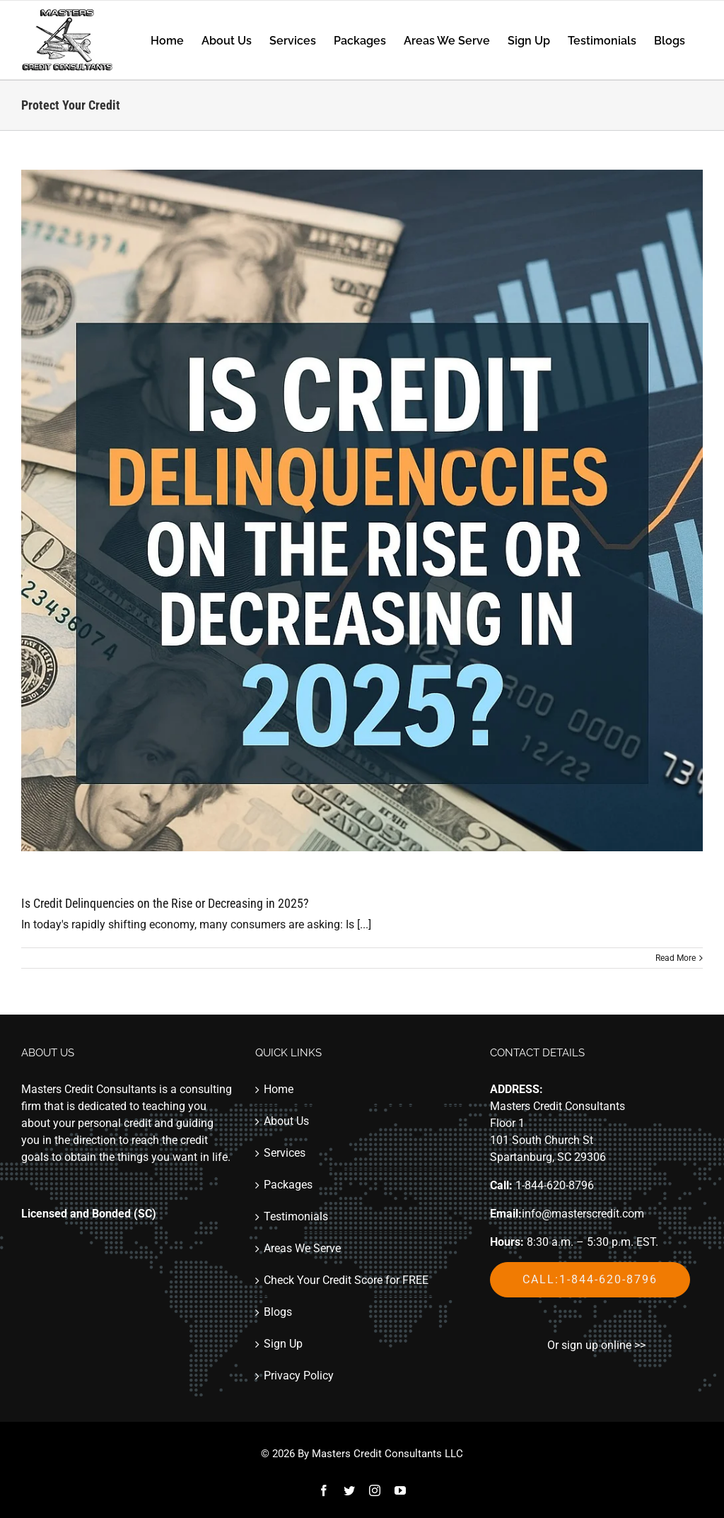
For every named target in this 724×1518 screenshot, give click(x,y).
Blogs (278, 1312)
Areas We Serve (302, 1248)
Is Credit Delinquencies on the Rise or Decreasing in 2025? (165, 903)
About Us (286, 1121)
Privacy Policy (299, 1375)
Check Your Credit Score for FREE (346, 1280)
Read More (675, 958)
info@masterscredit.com (583, 1213)
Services (284, 1153)
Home (278, 1089)
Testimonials (296, 1216)
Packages (288, 1184)
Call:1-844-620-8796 (590, 1279)
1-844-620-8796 (554, 1185)
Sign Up (283, 1343)
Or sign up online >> (596, 1345)
